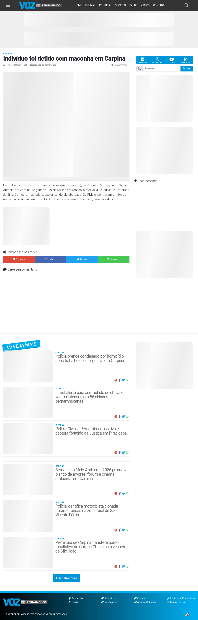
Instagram (157, 60)
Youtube (172, 60)
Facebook (142, 60)
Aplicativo (186, 60)
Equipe (74, 602)
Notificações (109, 602)
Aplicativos (108, 598)
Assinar (187, 68)
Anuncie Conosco (145, 602)
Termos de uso (176, 602)
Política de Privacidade (181, 598)
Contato (140, 598)
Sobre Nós (76, 598)
